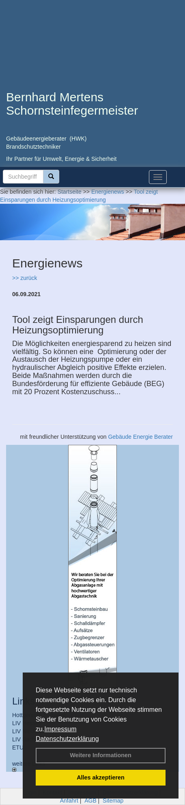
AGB (90, 800)
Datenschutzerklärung (67, 738)
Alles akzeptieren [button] (101, 777)
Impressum (60, 729)
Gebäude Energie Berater (140, 436)
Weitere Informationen (100, 755)
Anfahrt (69, 800)
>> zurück (24, 278)
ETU (18, 747)
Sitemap (113, 800)
